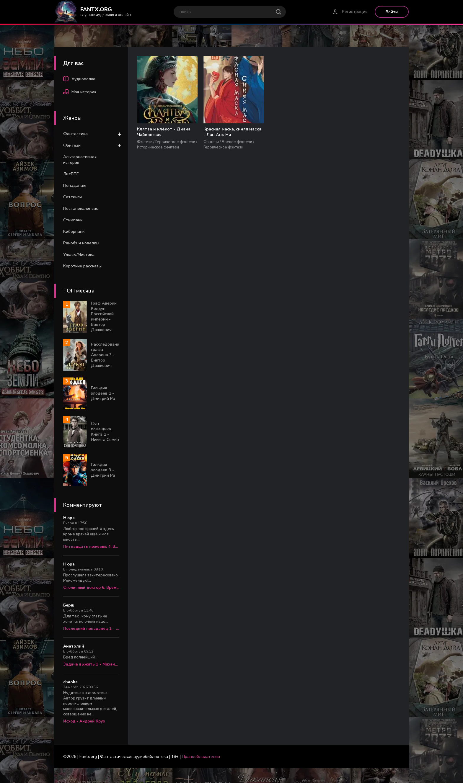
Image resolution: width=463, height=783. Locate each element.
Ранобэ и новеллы (81, 243)
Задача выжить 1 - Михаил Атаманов (91, 664)
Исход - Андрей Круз (84, 721)
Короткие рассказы (82, 266)
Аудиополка (79, 79)
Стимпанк (72, 220)
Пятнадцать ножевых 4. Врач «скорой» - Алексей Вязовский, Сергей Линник (91, 546)
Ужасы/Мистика (78, 254)
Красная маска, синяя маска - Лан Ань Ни (214, 132)
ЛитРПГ (71, 174)
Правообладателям (201, 756)
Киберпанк (73, 231)
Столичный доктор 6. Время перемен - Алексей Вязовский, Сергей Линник (91, 587)
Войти (392, 12)
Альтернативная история (80, 159)
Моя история (79, 92)
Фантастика (75, 134)
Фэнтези (72, 145)
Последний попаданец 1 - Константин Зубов (91, 628)
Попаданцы (74, 185)
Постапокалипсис (80, 208)
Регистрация (354, 11)
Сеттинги (72, 197)
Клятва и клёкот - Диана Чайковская (157, 132)
